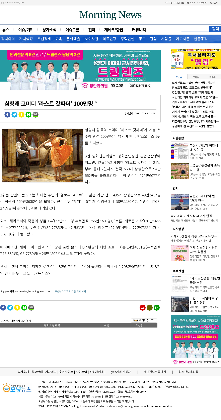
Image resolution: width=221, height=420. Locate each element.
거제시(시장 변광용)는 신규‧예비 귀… (192, 240)
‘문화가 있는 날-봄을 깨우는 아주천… (194, 107)
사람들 (166, 38)
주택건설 (127, 38)
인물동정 (201, 38)
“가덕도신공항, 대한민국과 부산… (205, 280)
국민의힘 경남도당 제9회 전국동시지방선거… (195, 220)
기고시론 (183, 38)
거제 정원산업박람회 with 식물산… (204, 249)
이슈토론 (72, 30)
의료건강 (109, 38)
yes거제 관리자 (121, 372)
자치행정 (26, 38)
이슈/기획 (25, 30)
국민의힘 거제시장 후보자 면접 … (193, 215)
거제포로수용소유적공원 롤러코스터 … (195, 102)
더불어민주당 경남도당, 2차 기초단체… (195, 121)
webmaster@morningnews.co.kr (126, 406)
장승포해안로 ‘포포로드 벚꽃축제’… (193, 87)
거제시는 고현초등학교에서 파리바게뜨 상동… (204, 309)
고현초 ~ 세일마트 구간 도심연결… (204, 300)
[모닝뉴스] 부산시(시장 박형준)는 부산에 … (205, 156)
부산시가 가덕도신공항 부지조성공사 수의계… (205, 289)
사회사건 (91, 38)
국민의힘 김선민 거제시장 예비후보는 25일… (204, 207)
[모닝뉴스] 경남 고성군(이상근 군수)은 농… (205, 176)
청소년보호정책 (188, 372)
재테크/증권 (113, 30)
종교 (142, 38)
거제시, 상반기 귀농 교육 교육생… (194, 236)
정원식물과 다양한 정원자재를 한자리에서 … (205, 258)
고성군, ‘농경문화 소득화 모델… (205, 167)
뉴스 (5, 30)
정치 (175, 188)
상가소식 (49, 30)
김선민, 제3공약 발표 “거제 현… (204, 198)
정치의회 (8, 38)
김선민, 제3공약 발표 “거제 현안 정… (194, 92)
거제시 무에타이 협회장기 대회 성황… (194, 112)
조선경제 (44, 38)
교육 (58, 38)
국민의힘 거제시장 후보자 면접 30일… (195, 97)
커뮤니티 (139, 30)
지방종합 (178, 138)
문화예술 (73, 38)
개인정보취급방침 (155, 372)
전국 (91, 30)
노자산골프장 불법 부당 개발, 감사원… (195, 83)
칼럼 (153, 38)
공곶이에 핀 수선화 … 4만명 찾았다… (194, 126)
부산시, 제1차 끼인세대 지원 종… (204, 147)
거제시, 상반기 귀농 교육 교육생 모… (194, 116)
